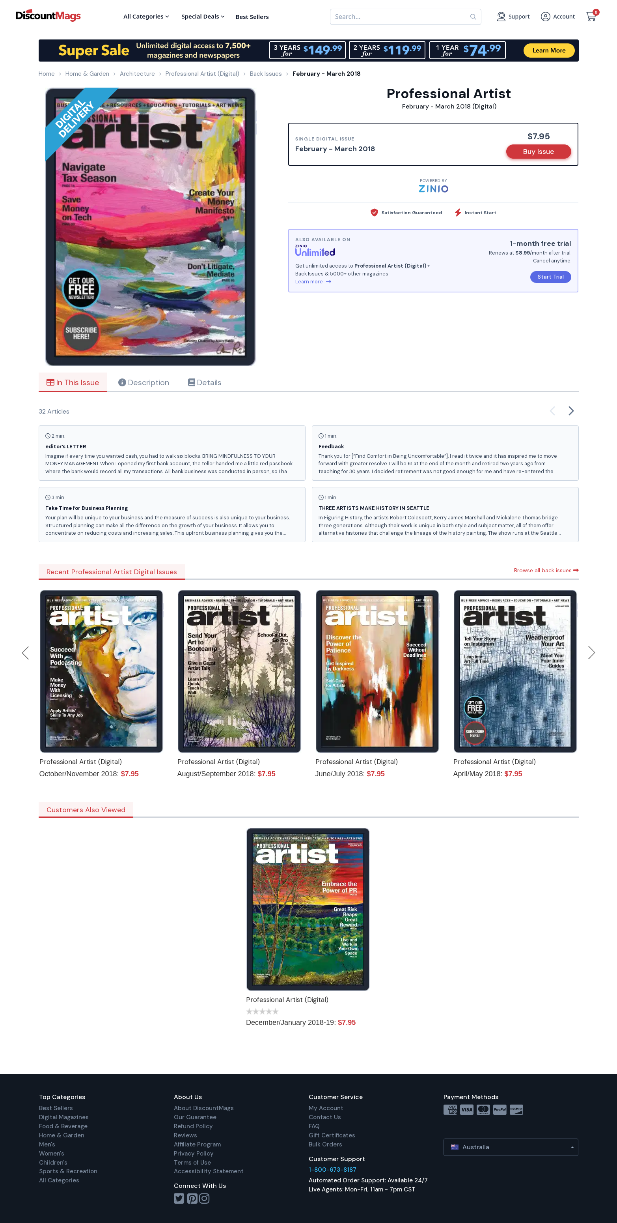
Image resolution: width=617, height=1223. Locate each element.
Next (591, 653)
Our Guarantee (195, 1117)
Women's (51, 1153)
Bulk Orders (325, 1144)
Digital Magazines (64, 1117)
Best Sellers (56, 1108)
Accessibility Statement (209, 1171)
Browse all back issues (546, 570)
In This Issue (73, 382)
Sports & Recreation (68, 1171)
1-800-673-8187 (332, 1170)
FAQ (314, 1126)
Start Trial (551, 276)
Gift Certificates (332, 1135)
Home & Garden (61, 1135)
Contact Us (325, 1117)
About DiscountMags (204, 1108)
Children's (53, 1163)
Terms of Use (192, 1163)
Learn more (313, 281)
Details (205, 382)
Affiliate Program (197, 1144)
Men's (47, 1144)
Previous (26, 653)
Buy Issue (538, 151)
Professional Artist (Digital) (80, 761)
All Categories (59, 1180)
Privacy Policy (194, 1153)
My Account (326, 1108)
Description (143, 382)
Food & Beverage (63, 1126)
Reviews (185, 1135)
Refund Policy (193, 1126)
